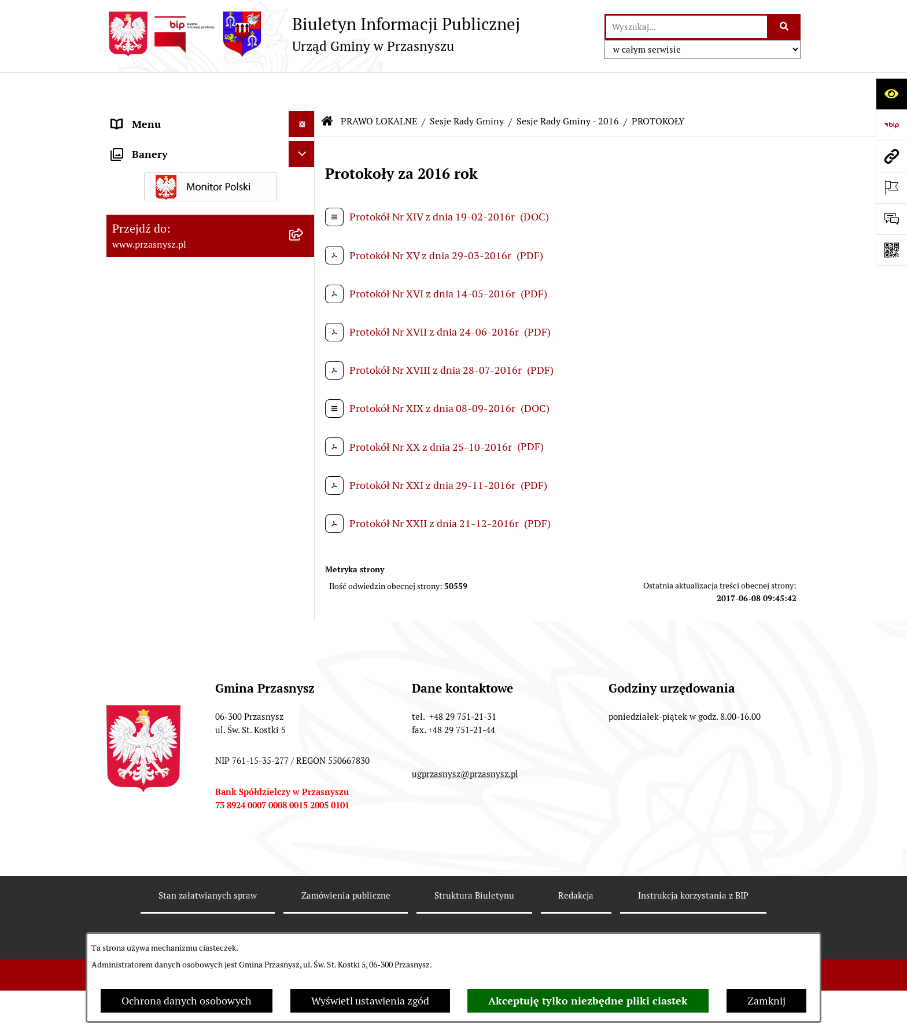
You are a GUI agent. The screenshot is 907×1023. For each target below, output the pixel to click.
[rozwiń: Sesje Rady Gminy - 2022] (304, 492)
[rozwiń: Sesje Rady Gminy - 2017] (304, 660)
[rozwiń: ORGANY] (304, 115)
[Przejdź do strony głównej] (313, 34)
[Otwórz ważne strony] (891, 187)
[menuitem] (210, 174)
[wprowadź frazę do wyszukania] (686, 27)
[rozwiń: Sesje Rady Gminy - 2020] (304, 559)
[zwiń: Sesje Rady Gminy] (304, 242)
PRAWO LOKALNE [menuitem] (154, 141)
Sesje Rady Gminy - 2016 (568, 86)
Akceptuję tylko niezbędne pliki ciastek (588, 1000)
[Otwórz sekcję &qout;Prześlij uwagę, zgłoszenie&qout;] (891, 218)
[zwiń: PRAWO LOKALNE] (304, 141)
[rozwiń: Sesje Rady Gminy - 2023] (304, 459)
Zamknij (766, 1000)
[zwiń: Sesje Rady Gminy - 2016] (304, 693)
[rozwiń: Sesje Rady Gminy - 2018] (304, 626)
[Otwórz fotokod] (891, 250)
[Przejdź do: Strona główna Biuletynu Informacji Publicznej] (327, 87)
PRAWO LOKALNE (379, 86)
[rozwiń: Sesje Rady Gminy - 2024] (304, 425)
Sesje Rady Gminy (467, 86)
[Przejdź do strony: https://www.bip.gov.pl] (891, 125)
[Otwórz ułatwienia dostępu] (891, 93)
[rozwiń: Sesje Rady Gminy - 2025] (304, 391)
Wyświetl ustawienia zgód (370, 1000)
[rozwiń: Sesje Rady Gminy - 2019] (304, 593)
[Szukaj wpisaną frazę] (785, 27)
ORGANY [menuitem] (132, 115)
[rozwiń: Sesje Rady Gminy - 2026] (304, 358)
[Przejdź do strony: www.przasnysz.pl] (891, 156)
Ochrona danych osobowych (186, 1000)
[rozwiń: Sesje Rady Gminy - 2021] (304, 526)
